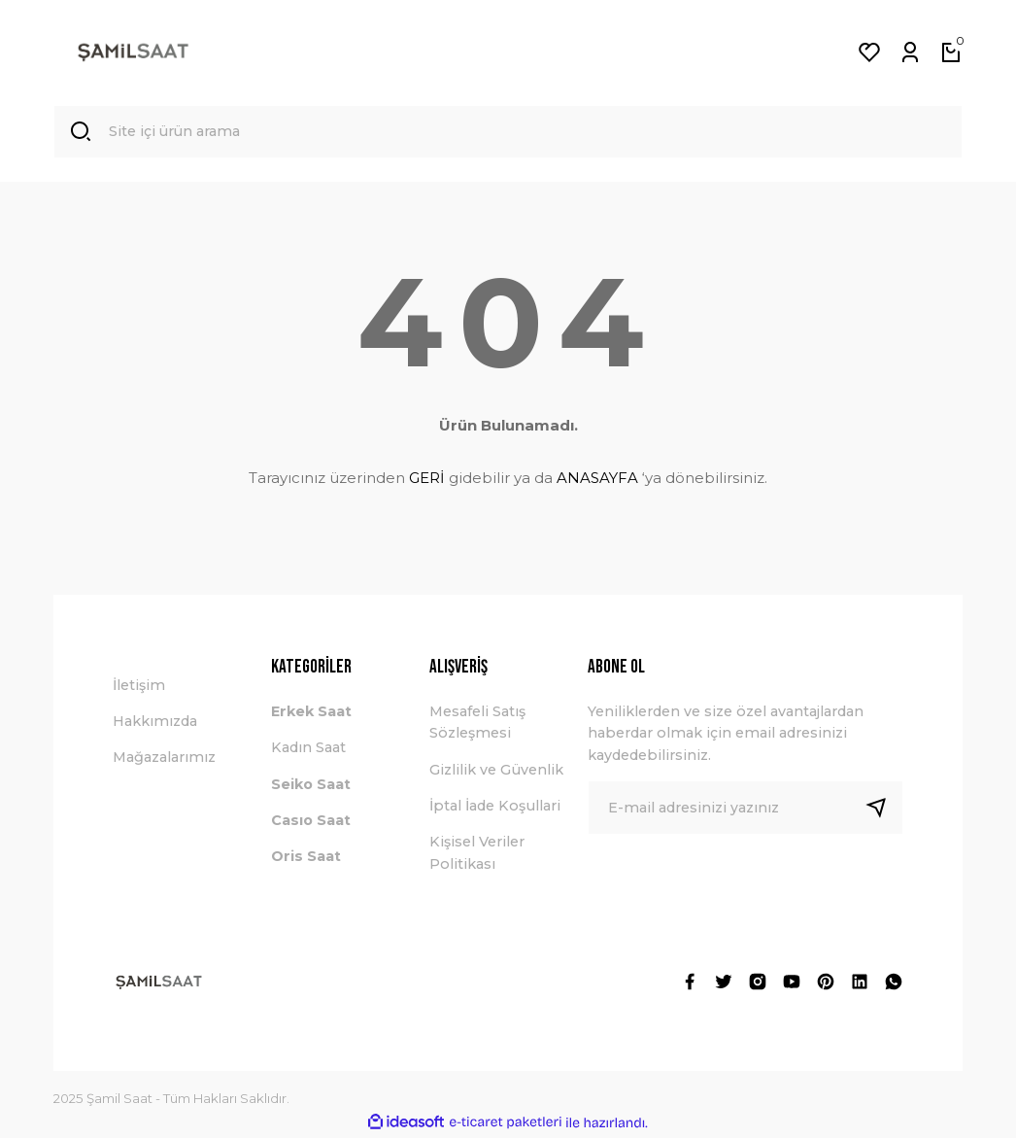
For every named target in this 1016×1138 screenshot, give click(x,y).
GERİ (427, 478)
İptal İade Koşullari (494, 806)
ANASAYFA (597, 478)
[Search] (508, 132)
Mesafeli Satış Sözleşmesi (477, 723)
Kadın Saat (308, 749)
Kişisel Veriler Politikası (477, 854)
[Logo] (133, 52)
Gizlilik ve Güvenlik (496, 770)
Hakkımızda (155, 722)
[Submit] (883, 808)
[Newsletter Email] (745, 808)
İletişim (139, 686)
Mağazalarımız (164, 759)
